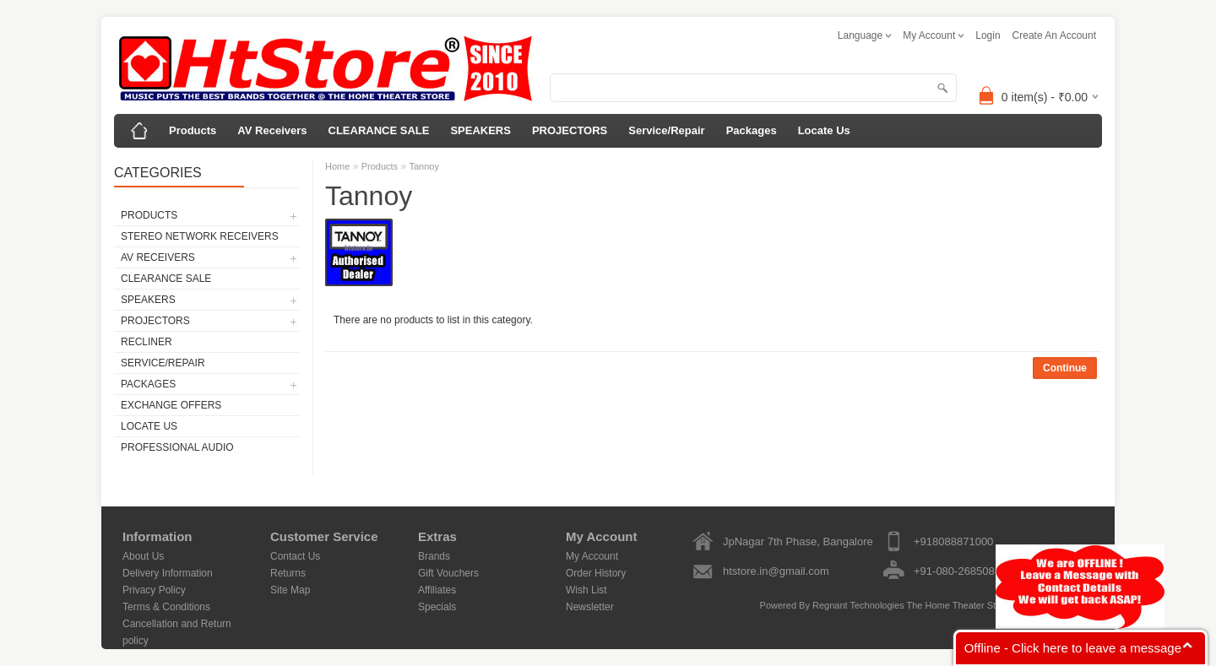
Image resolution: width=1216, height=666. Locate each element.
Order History (596, 573)
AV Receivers (272, 130)
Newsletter (590, 607)
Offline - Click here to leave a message (1072, 648)
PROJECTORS (569, 130)
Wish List (586, 590)
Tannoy (423, 166)
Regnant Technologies (858, 605)
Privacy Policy (154, 590)
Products (192, 130)
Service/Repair (666, 130)
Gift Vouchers (448, 573)
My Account (592, 556)
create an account (1054, 35)
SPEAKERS (480, 130)
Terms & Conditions (166, 607)
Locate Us (824, 130)
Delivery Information (167, 573)
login (987, 35)
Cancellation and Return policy (176, 625)
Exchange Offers (171, 405)
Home (337, 166)
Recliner (146, 342)
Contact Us (295, 556)
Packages (751, 130)
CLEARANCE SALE (379, 130)
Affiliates (437, 590)
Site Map (290, 590)
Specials (437, 607)
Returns (288, 573)
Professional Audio (177, 447)
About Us (143, 556)
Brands (434, 556)
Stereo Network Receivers (200, 236)
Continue (1065, 368)
